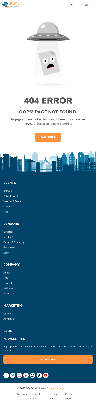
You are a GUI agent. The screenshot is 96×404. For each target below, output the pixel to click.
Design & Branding (13, 242)
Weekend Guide (12, 201)
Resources (9, 247)
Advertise (8, 318)
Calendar (8, 206)
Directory (8, 232)
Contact (7, 283)
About (6, 272)
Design (7, 313)
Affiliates (8, 288)
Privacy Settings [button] (55, 388)
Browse (7, 191)
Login (6, 252)
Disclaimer (22, 394)
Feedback (8, 293)
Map (5, 211)
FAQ (5, 278)
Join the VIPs (10, 237)
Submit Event (10, 196)
